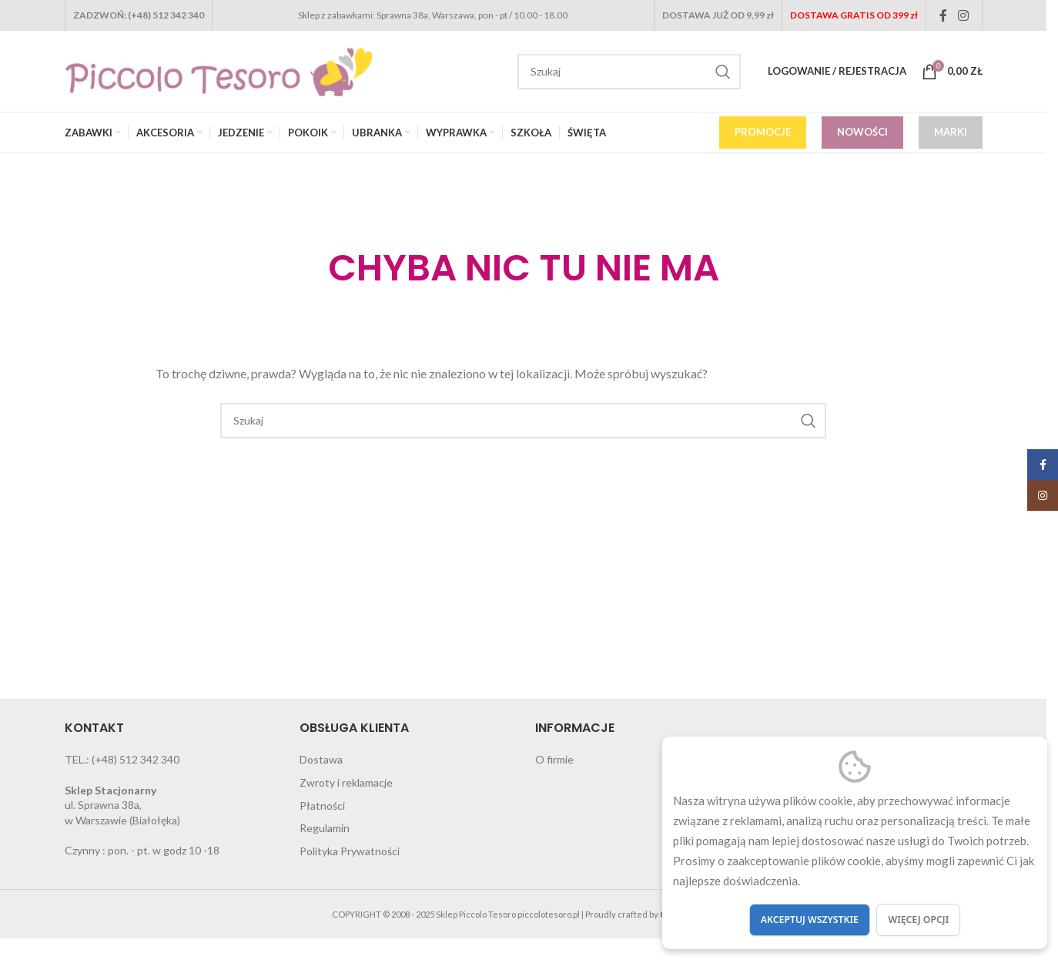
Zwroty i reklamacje (346, 782)
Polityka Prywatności (350, 851)
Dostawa (321, 759)
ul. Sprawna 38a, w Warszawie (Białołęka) (122, 805)
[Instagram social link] (963, 15)
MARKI (950, 132)
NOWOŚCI (862, 132)
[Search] (629, 71)
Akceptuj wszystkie (810, 919)
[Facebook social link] (943, 15)
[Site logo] (219, 69)
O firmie (554, 759)
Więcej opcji (918, 919)
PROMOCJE (763, 132)
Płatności (322, 805)
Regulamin (325, 827)
